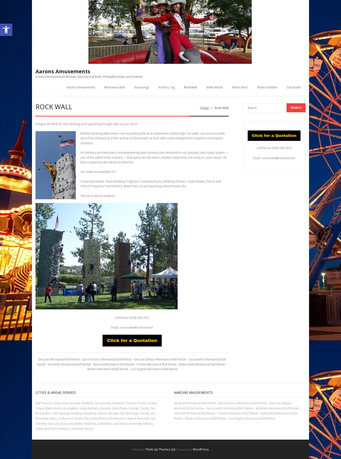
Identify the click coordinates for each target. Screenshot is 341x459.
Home (204, 108)
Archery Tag (166, 87)
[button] (6, 30)
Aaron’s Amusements (81, 87)
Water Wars (240, 87)
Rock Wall (190, 87)
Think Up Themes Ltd (160, 449)
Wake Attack (214, 87)
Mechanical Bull (114, 87)
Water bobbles (267, 87)
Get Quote (294, 87)
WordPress (201, 449)
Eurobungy (142, 87)
